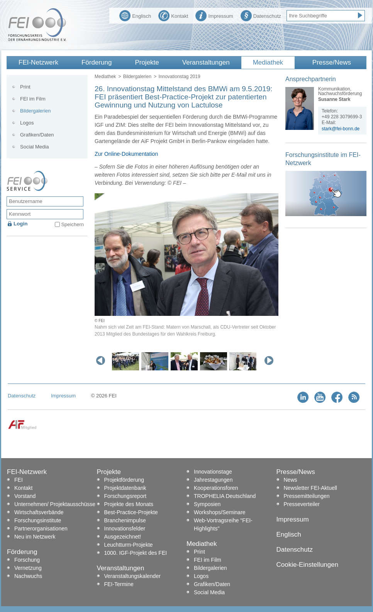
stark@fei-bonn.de (340, 128)
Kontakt (173, 15)
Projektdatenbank (125, 488)
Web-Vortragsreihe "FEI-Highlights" (223, 524)
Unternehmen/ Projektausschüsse (54, 504)
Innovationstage (213, 472)
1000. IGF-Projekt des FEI (135, 553)
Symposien (207, 504)
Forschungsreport (125, 496)
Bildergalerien (137, 76)
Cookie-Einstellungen (307, 564)
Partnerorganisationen (41, 528)
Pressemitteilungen (307, 496)
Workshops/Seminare (220, 512)
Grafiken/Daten (37, 135)
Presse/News (331, 62)
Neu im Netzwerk (35, 537)
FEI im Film (33, 99)
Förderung (96, 62)
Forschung (27, 560)
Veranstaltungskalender (132, 576)
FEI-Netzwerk (38, 62)
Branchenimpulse (125, 520)
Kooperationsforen (216, 488)
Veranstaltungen (206, 62)
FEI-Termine (119, 584)
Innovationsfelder (125, 528)
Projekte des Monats (129, 504)
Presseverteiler (302, 504)
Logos (27, 123)
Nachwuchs (28, 576)
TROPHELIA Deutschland (225, 496)
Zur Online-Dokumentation (126, 154)
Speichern (72, 224)
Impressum (214, 15)
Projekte (147, 62)
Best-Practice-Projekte (131, 512)
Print (25, 87)
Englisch (135, 15)
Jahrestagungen (213, 480)
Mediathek (268, 62)
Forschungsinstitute (37, 520)
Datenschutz (261, 15)
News (290, 480)
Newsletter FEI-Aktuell (310, 488)
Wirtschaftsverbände (39, 512)
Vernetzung (28, 568)
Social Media (34, 147)
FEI (18, 480)
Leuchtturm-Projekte (128, 545)
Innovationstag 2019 (179, 76)
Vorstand (25, 496)
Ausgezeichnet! (122, 537)
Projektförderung (124, 480)
